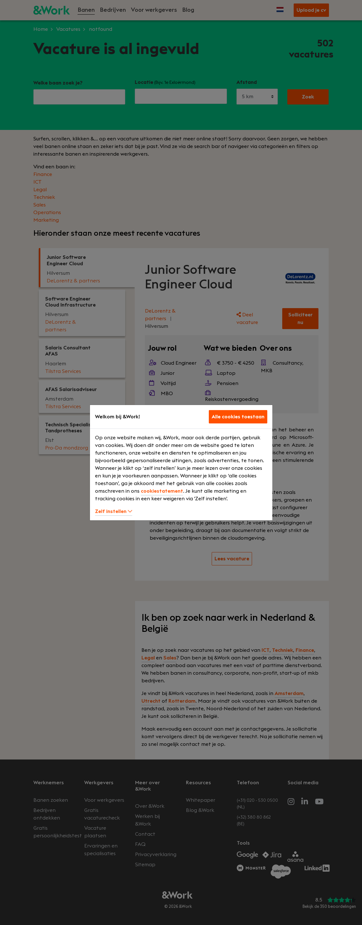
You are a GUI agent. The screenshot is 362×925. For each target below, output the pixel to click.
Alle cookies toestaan (238, 416)
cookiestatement (162, 491)
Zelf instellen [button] (113, 511)
